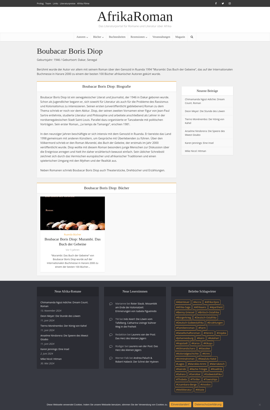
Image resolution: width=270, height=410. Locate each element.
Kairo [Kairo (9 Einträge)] (202, 338)
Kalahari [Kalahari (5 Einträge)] (214, 338)
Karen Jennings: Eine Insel (199, 143)
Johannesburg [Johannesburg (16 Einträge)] (185, 338)
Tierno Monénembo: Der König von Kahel (63, 325)
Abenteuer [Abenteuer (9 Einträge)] (184, 302)
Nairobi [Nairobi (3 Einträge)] (182, 369)
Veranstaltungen (161, 36)
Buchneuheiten (117, 36)
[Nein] (259, 404)
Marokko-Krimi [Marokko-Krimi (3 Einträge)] (198, 363)
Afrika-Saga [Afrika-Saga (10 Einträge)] (184, 307)
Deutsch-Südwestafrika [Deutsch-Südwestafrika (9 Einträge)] (191, 322)
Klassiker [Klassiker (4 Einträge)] (205, 348)
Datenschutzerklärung (208, 404)
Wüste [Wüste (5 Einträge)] (200, 389)
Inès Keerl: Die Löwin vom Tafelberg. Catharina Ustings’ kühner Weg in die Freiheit (135, 322)
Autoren (80, 36)
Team (48, 3)
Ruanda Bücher (72, 234)
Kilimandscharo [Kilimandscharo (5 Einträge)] (186, 348)
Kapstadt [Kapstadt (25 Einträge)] (183, 343)
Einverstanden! (180, 404)
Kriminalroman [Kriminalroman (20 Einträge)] (186, 358)
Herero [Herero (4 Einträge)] (209, 333)
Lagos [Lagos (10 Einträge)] (181, 363)
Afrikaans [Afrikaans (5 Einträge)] (201, 307)
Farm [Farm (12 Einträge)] (203, 327)
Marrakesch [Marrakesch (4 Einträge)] (218, 363)
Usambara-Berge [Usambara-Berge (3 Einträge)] (187, 384)
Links (55, 3)
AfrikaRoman (135, 16)
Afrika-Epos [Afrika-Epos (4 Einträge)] (212, 302)
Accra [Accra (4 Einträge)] (198, 302)
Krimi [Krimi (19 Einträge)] (207, 353)
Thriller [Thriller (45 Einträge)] (196, 379)
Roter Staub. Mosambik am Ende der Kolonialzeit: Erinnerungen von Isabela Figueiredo (136, 307)
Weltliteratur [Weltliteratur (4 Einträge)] (185, 389)
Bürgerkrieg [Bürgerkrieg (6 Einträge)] (184, 317)
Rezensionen (138, 36)
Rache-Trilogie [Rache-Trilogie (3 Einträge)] (199, 369)
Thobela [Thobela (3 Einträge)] (182, 379)
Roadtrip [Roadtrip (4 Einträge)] (217, 369)
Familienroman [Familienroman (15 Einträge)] (186, 327)
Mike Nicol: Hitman (195, 151)
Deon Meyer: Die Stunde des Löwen (205, 111)
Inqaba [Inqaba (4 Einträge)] (222, 333)
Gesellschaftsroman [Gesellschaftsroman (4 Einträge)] (189, 333)
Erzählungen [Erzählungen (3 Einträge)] (216, 322)
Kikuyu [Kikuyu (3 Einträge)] (208, 343)
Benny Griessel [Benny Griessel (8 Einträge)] (186, 312)
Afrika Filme (83, 3)
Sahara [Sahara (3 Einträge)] (181, 374)
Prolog (40, 3)
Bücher (97, 36)
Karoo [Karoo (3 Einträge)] (196, 343)
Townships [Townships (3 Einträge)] (211, 379)
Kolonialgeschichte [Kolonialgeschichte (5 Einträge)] (188, 353)
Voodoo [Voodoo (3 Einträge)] (206, 384)
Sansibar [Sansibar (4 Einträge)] (195, 374)
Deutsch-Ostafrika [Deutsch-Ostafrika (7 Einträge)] (206, 317)
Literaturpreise (67, 3)
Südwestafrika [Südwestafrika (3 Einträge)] (214, 374)
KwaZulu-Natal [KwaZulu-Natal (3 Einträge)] (208, 358)
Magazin (180, 36)
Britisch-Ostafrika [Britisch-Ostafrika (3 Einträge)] (209, 312)
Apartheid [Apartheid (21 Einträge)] (216, 307)
